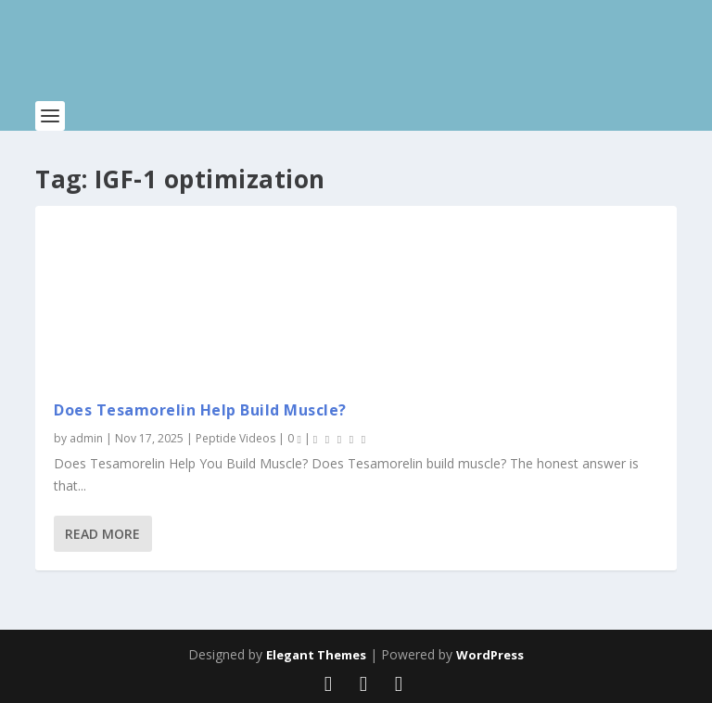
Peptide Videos (235, 438)
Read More (102, 534)
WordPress (490, 654)
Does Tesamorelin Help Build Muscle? (200, 410)
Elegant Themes (316, 654)
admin (86, 438)
